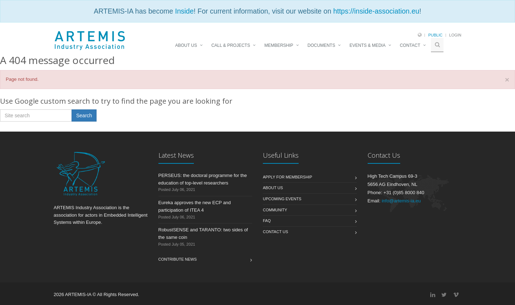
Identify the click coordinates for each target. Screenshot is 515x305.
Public (435, 35)
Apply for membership (287, 177)
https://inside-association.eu (376, 11)
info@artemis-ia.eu (401, 200)
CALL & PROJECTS (230, 45)
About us (273, 188)
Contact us (275, 232)
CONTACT (410, 45)
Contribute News (177, 259)
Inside (184, 11)
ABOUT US (186, 45)
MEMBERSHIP (278, 45)
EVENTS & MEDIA (367, 45)
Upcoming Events (282, 199)
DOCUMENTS (321, 45)
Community (275, 210)
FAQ (267, 220)
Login (455, 35)
